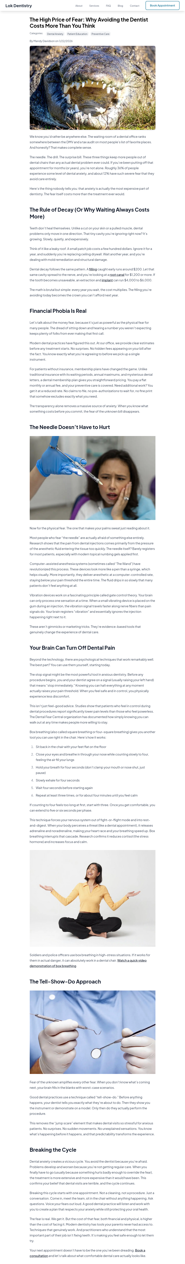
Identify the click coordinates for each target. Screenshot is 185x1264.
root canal (117, 275)
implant (107, 280)
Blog (120, 5)
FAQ (108, 5)
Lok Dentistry (18, 5)
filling (93, 269)
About (79, 5)
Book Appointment (162, 5)
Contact (135, 5)
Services (94, 5)
